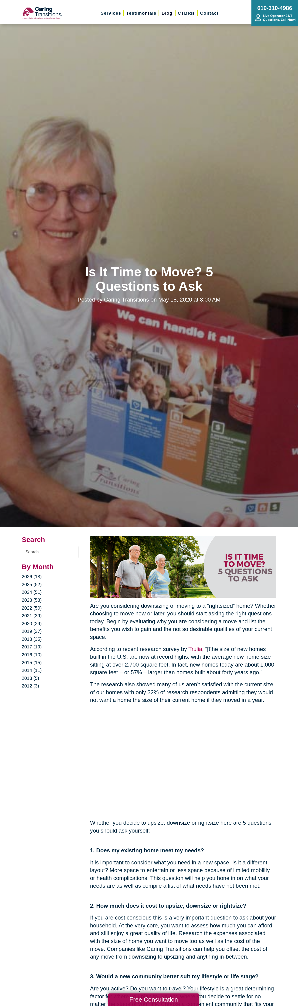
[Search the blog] (50, 552)
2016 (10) (32, 654)
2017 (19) (32, 646)
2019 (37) (32, 631)
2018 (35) (32, 639)
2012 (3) (30, 685)
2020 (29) (32, 623)
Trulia (195, 649)
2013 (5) (30, 678)
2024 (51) (32, 592)
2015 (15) (32, 662)
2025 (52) (32, 584)
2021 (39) (32, 615)
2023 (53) (32, 600)
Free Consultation (153, 999)
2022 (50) (32, 608)
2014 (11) (32, 670)
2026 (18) (32, 576)
